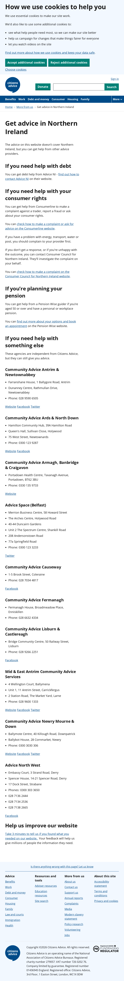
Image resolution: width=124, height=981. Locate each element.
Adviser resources (46, 886)
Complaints (71, 903)
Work (21, 99)
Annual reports (74, 898)
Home (9, 107)
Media (68, 909)
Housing (72, 99)
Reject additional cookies (69, 62)
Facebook (23, 407)
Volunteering (72, 929)
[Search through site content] (78, 87)
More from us (24, 107)
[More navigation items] (117, 99)
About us (70, 881)
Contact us (71, 887)
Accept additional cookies (26, 62)
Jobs (67, 935)
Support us (71, 892)
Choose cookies (15, 69)
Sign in (115, 79)
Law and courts (14, 914)
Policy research (74, 924)
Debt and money (38, 99)
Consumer (58, 99)
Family (85, 99)
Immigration (12, 920)
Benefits (10, 99)
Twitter (35, 407)
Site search (41, 901)
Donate (43, 87)
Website (10, 407)
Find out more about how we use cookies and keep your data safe (50, 53)
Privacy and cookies (106, 901)
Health (9, 925)
